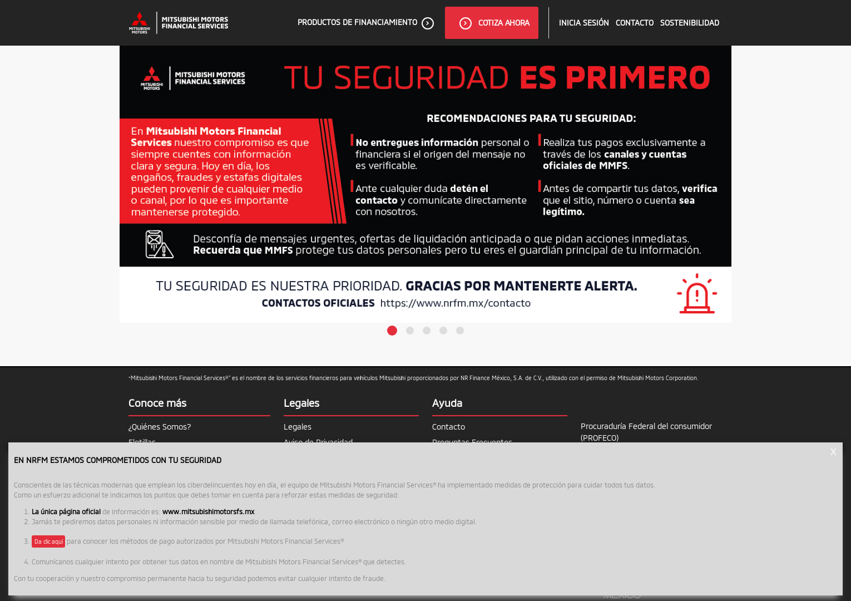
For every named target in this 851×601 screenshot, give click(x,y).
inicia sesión (584, 22)
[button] (392, 331)
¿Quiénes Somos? (159, 426)
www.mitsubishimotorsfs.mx (208, 511)
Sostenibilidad (689, 22)
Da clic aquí (48, 541)
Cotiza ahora (494, 23)
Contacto (635, 22)
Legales (297, 426)
